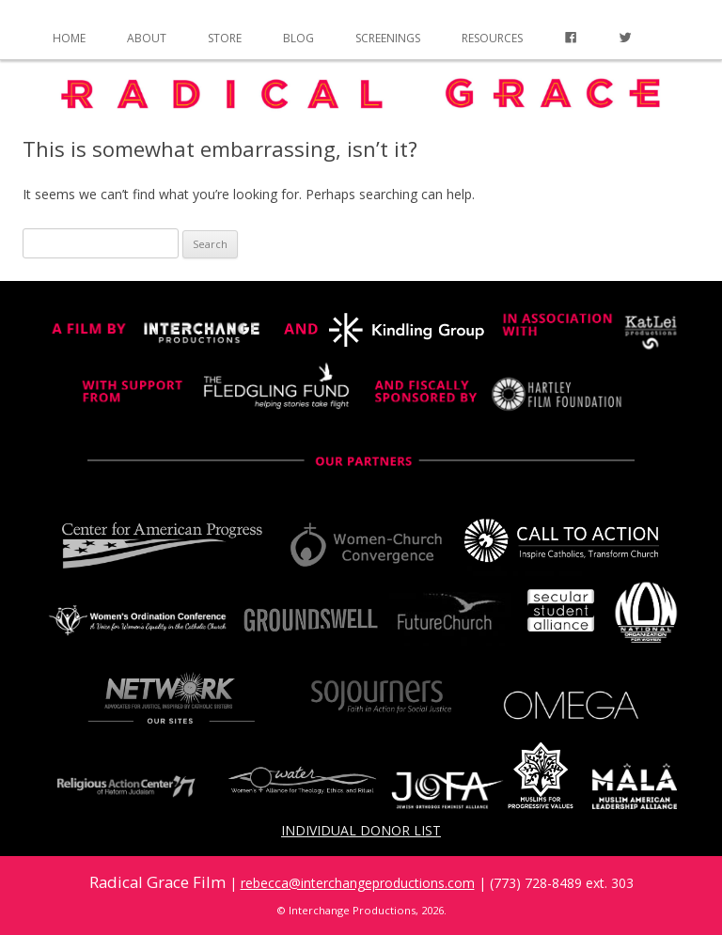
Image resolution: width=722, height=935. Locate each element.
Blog (298, 38)
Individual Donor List (361, 830)
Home (69, 38)
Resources (492, 38)
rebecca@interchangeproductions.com (358, 883)
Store (225, 38)
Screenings (387, 38)
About (146, 38)
